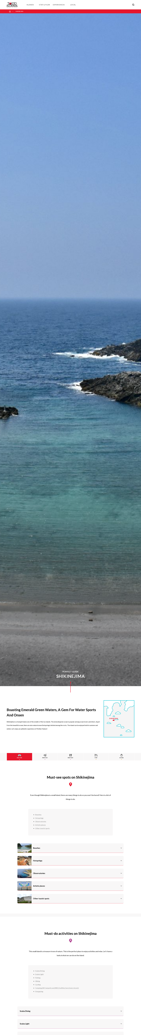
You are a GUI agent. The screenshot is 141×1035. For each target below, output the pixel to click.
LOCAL (73, 5)
